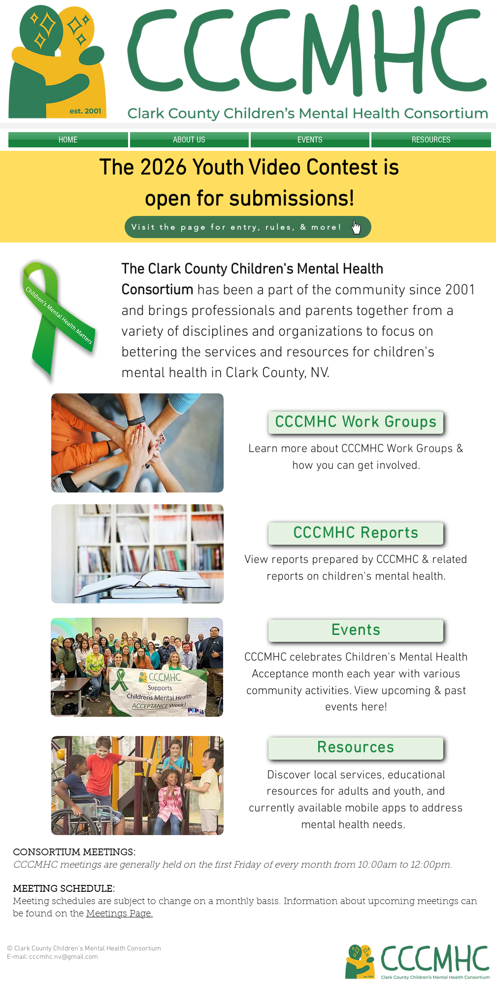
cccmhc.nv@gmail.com (63, 957)
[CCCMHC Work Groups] (355, 423)
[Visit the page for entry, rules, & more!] (248, 227)
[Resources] (355, 748)
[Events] (355, 631)
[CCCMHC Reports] (355, 534)
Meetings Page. (119, 914)
